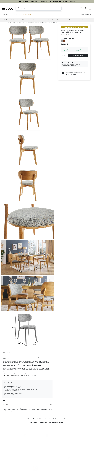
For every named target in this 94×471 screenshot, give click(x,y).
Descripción (6, 352)
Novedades (7, 14)
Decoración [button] (85, 19)
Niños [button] (57, 19)
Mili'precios (27, 14)
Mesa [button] (29, 19)
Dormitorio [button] (50, 19)
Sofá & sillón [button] (5, 19)
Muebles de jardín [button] (66, 19)
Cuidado (5, 404)
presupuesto (70, 64)
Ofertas (17, 14)
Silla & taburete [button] (14, 19)
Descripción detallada (65, 34)
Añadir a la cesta (78, 55)
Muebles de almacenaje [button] (39, 19)
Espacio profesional (85, 14)
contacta (76, 64)
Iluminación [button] (76, 19)
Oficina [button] (23, 19)
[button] (23, 434)
